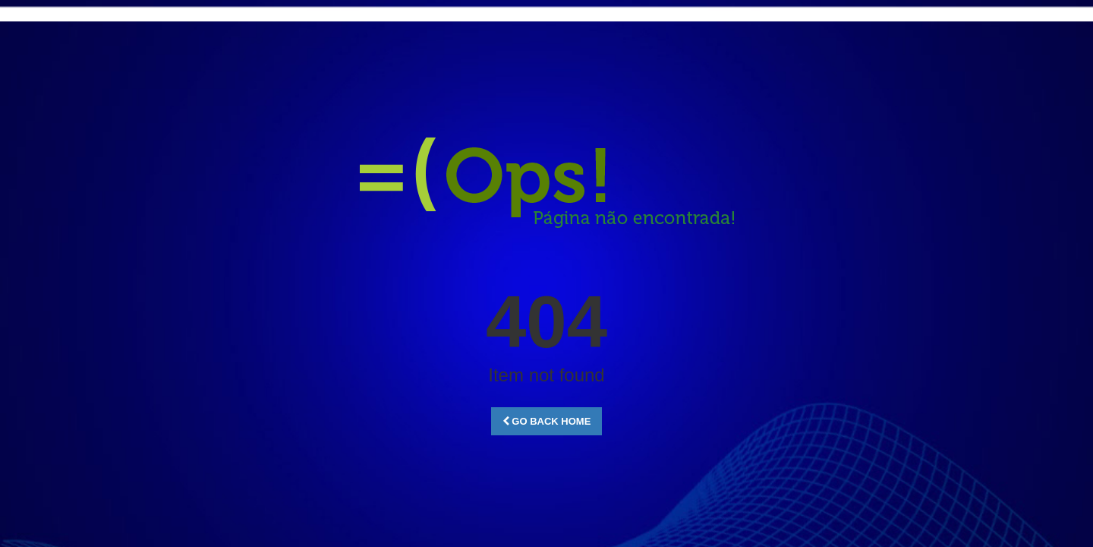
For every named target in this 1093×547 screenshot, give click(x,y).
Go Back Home (546, 421)
